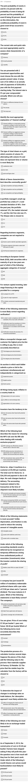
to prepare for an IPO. (8, 294)
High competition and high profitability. (13, 185)
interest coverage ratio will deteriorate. (13, 614)
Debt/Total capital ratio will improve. (12, 611)
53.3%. (5, 36)
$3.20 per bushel (7, 779)
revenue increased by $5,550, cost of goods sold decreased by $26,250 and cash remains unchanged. (15, 501)
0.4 (4, 227)
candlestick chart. (7, 166)
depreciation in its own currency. (11, 396)
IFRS (4, 571)
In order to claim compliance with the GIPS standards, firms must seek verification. (14, 318)
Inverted (5, 638)
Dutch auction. (7, 384)
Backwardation (7, 645)
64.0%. (5, 32)
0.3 (4, 219)
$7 (4, 677)
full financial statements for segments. (13, 251)
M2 (4, 279)
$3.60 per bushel (7, 772)
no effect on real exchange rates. (11, 400)
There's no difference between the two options (13, 103)
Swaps (5, 733)
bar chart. (5, 170)
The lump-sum (7, 111)
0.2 (4, 223)
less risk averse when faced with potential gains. (14, 419)
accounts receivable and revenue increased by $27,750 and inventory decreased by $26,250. (14, 508)
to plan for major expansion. (10, 297)
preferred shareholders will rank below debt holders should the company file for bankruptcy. (14, 605)
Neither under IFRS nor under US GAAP (13, 567)
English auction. (7, 380)
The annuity (6, 107)
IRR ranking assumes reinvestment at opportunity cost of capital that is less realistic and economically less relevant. (13, 452)
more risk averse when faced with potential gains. (14, 424)
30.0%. (5, 39)
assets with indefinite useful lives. (12, 534)
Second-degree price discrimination (12, 355)
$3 (4, 681)
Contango (5, 642)
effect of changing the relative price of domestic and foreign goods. (13, 703)
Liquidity (5, 64)
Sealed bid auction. (8, 376)
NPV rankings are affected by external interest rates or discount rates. (13, 446)
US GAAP (5, 575)
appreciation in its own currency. (11, 403)
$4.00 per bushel (7, 776)
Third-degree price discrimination (11, 351)
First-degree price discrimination (11, 358)
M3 (4, 275)
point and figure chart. (9, 173)
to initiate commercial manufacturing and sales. (14, 302)
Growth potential (7, 61)
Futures (5, 730)
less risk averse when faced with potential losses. (14, 413)
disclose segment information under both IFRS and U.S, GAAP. (14, 246)
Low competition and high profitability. (13, 193)
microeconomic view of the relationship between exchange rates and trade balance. (14, 708)
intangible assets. (7, 531)
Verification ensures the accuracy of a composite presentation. (13, 332)
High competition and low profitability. (13, 189)
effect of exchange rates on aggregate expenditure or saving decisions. (13, 714)
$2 (4, 685)
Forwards (5, 737)
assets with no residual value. (11, 538)
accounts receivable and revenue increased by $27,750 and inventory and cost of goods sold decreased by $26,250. (14, 495)
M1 (4, 271)
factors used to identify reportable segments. (15, 242)
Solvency (5, 57)
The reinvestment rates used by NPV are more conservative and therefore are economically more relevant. (13, 459)
